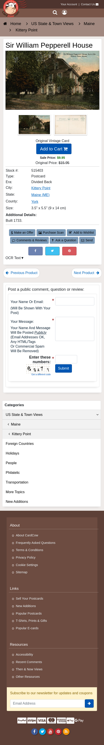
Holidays (12, 453)
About (15, 525)
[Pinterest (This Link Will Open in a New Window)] (69, 251)
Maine (13, 424)
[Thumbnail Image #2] (70, 126)
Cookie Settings (27, 565)
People (11, 463)
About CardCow (27, 535)
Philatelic (13, 472)
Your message (22, 321)
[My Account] (64, 12)
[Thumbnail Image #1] (35, 126)
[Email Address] (47, 703)
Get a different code (41, 374)
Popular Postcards (29, 613)
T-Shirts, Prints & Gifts (31, 620)
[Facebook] (34, 731)
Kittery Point (18, 434)
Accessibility (24, 654)
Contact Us (88, 4)
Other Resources (28, 676)
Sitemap (21, 572)
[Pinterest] (58, 731)
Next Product (86, 273)
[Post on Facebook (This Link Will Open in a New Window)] (35, 251)
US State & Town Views (52, 414)
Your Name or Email (27, 302)
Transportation (17, 482)
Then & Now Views (29, 669)
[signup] (89, 703)
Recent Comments (29, 662)
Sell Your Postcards (29, 598)
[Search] (55, 12)
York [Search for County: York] (34, 202)
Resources (19, 644)
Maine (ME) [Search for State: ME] (40, 195)
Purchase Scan (51, 232)
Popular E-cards (27, 628)
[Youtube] (50, 731)
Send (87, 240)
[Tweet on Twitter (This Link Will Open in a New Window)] (52, 251)
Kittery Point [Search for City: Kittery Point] (40, 188)
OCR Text (13, 258)
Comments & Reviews (29, 240)
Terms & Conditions (29, 550)
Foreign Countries (20, 444)
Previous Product (21, 273)
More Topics (15, 492)
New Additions (17, 501)
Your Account (69, 4)
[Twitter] (42, 731)
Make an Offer (22, 232)
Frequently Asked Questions (35, 543)
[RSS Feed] (66, 731)
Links (14, 588)
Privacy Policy (26, 557)
